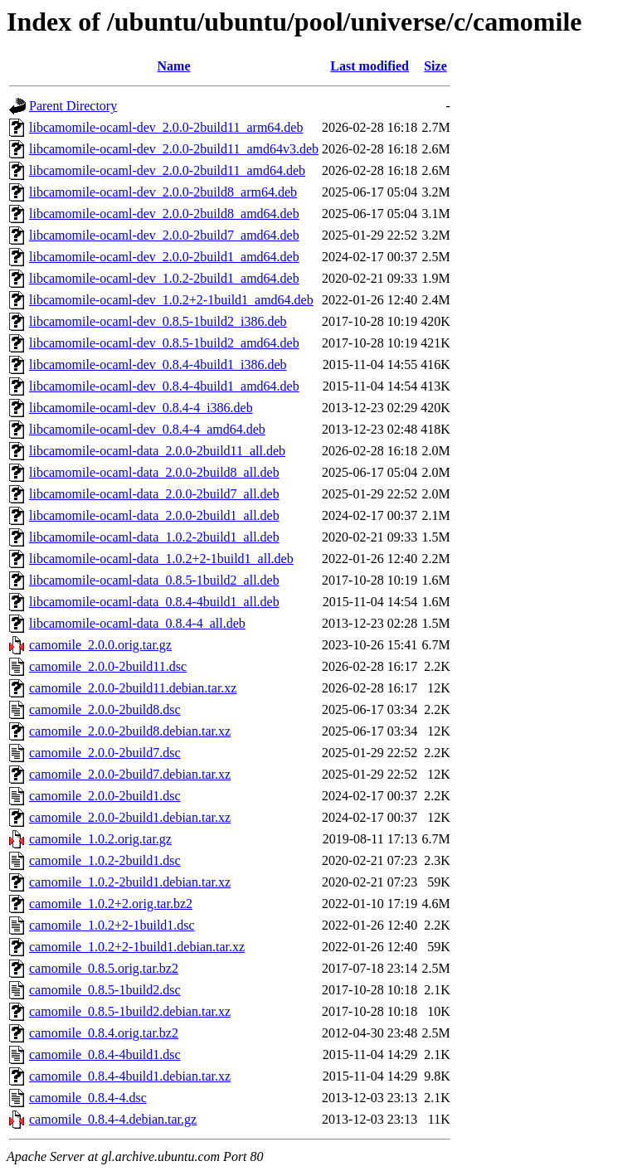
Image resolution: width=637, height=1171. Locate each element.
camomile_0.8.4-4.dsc (88, 1098)
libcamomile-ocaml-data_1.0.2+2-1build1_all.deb (161, 558)
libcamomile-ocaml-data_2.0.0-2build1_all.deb (154, 515)
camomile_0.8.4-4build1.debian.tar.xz (130, 1076)
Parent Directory (73, 106)
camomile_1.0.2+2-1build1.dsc (112, 925)
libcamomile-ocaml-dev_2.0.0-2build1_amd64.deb (164, 257)
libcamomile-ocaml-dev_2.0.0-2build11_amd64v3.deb (173, 149)
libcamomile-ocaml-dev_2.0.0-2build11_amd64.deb (167, 170)
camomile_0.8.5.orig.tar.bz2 (103, 968)
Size (435, 66)
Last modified (369, 66)
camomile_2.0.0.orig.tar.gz (100, 645)
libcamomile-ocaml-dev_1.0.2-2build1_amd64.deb (164, 278)
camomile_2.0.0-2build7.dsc (105, 753)
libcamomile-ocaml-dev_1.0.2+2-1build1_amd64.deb (171, 300)
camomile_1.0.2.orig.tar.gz (100, 839)
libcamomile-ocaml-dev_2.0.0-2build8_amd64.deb (164, 214)
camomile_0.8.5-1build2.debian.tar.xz (130, 1011)
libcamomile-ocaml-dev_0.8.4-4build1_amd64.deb (164, 386)
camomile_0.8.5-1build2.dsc (105, 990)
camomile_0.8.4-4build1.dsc (105, 1054)
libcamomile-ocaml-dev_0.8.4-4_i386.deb (141, 408)
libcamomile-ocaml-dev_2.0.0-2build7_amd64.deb (164, 235)
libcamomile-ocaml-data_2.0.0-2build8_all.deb (154, 472)
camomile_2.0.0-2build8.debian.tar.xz (130, 731)
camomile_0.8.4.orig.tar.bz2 (103, 1033)
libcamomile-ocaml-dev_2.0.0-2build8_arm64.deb (163, 192)
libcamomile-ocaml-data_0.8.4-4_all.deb (137, 623)
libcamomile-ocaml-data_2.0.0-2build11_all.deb (157, 451)
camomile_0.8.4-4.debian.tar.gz (113, 1119)
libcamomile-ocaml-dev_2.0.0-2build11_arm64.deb (166, 127)
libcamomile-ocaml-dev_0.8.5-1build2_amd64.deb (164, 343)
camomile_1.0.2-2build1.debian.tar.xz (130, 882)
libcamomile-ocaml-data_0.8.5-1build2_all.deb (154, 580)
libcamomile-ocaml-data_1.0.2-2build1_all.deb (154, 537)
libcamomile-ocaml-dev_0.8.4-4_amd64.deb (147, 429)
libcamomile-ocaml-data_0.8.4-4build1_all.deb (154, 602)
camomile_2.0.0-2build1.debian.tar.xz (130, 817)
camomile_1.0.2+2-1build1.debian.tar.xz (137, 947)
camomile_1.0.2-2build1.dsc (105, 860)
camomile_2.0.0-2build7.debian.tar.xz (130, 774)
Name (174, 66)
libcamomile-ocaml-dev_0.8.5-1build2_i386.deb (158, 321)
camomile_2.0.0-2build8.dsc (105, 709)
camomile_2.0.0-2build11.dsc (108, 666)
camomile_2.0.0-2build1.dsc (105, 796)
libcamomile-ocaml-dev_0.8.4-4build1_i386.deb (158, 364)
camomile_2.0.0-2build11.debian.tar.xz (132, 688)
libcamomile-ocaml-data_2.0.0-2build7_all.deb (154, 494)
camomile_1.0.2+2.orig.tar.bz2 (110, 903)
